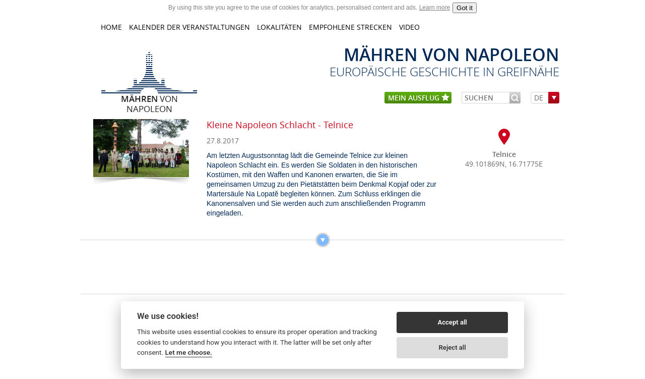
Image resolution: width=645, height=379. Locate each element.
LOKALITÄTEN (279, 27)
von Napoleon (149, 98)
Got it (465, 8)
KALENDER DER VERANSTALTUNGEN (189, 27)
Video (409, 27)
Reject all (452, 347)
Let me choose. (188, 352)
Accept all (452, 322)
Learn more (434, 7)
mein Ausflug (418, 98)
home (111, 27)
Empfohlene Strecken (350, 27)
